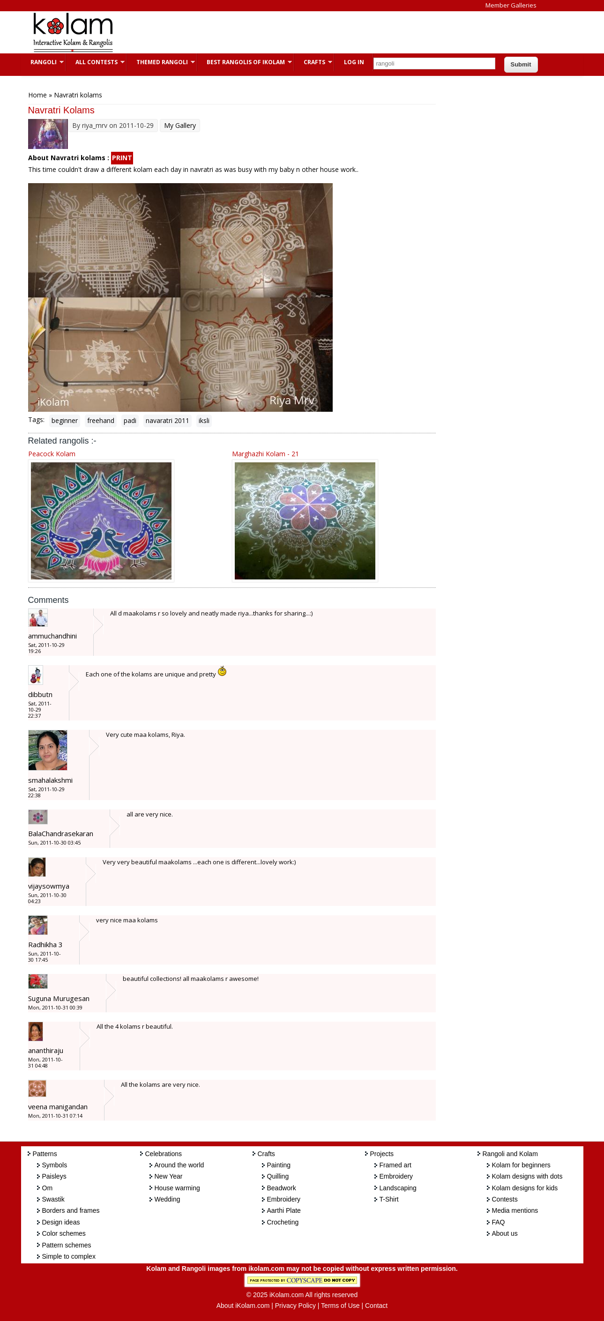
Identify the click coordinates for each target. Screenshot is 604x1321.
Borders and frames (71, 1210)
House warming (177, 1188)
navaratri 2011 (167, 420)
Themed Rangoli (161, 62)
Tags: (36, 419)
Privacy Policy (295, 1305)
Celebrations (163, 1154)
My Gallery (180, 125)
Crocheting (283, 1222)
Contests (505, 1199)
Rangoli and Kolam (510, 1154)
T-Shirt (389, 1199)
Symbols (54, 1165)
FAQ (498, 1222)
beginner (65, 420)
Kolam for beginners (521, 1165)
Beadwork (281, 1188)
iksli (204, 420)
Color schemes (64, 1233)
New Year (169, 1176)
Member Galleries (511, 5)
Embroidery (284, 1199)
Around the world (179, 1165)
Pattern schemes (66, 1245)
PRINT (122, 157)
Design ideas (61, 1222)
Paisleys (54, 1176)
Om (47, 1188)
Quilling (278, 1176)
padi (130, 420)
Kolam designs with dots (527, 1176)
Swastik (53, 1199)
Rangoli (42, 62)
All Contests (95, 62)
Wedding (167, 1199)
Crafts (313, 62)
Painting (279, 1165)
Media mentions (515, 1210)
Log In (354, 62)
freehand (100, 420)
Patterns (45, 1154)
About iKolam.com (243, 1305)
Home (37, 94)
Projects (382, 1154)
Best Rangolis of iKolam (244, 62)
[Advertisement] (294, 32)
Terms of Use (340, 1305)
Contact (376, 1305)
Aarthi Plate (284, 1210)
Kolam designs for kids (525, 1188)
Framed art (395, 1165)
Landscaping (398, 1188)
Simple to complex (69, 1256)
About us (505, 1233)
